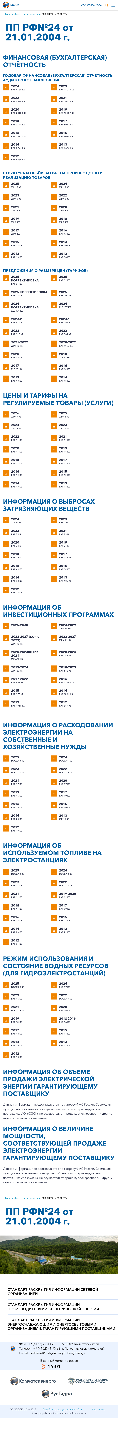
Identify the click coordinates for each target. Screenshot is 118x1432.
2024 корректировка (25, 305)
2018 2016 (67, 1018)
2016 (15, 133)
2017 (63, 121)
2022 (15, 98)
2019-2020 (67, 894)
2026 (63, 277)
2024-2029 (67, 625)
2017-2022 (19, 679)
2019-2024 (19, 667)
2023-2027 (67, 637)
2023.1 (64, 319)
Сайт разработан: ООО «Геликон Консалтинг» (59, 1413)
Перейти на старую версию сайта (62, 1409)
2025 (15, 184)
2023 (63, 86)
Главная (9, 14)
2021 (63, 98)
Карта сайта (98, 1409)
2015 (63, 133)
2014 (15, 144)
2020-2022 (67, 342)
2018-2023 (67, 667)
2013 (63, 144)
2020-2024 (67, 652)
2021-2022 (19, 342)
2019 (63, 109)
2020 (15, 109)
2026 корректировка (25, 278)
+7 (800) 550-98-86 (91, 5)
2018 (15, 121)
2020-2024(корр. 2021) (24, 653)
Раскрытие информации (27, 14)
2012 (15, 156)
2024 (15, 86)
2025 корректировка (28, 292)
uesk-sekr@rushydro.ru (45, 1353)
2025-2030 (19, 625)
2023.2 (16, 319)
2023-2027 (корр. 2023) (25, 638)
